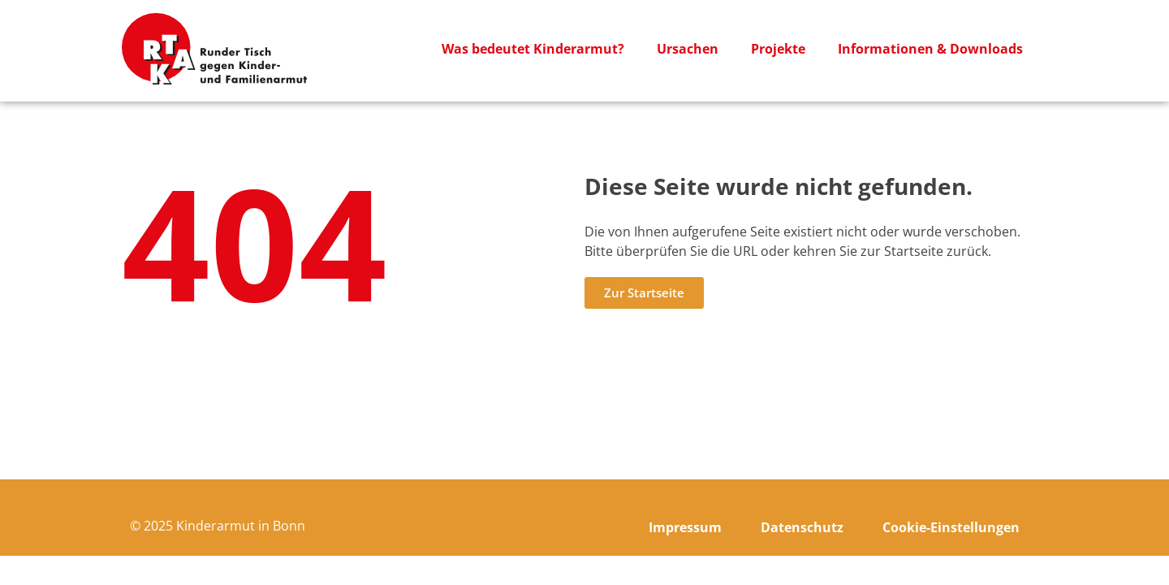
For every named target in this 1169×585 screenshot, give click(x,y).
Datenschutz (802, 527)
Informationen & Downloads (930, 49)
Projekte (778, 49)
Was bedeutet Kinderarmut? (533, 49)
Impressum (685, 527)
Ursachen (687, 49)
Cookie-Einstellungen (951, 527)
